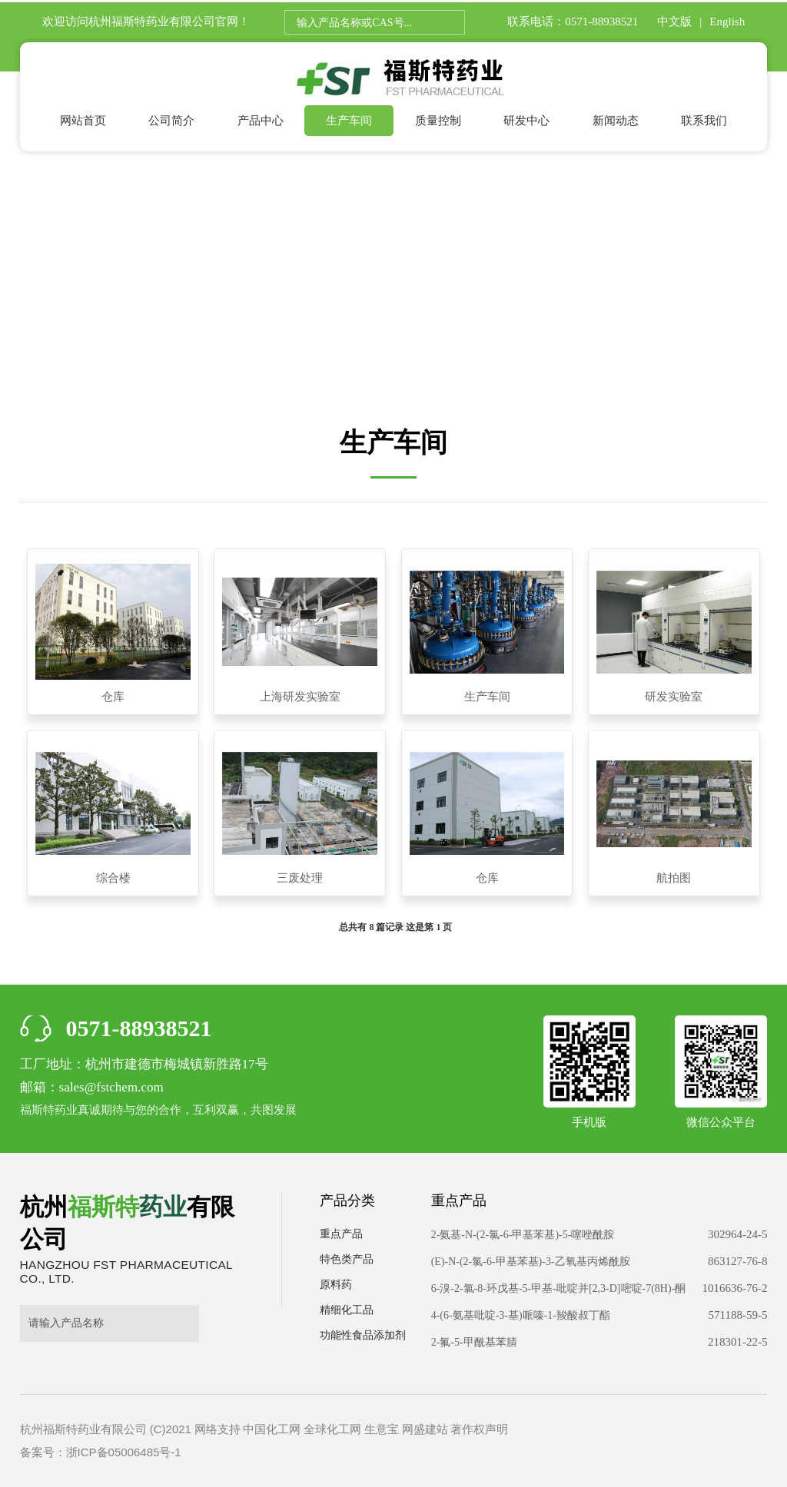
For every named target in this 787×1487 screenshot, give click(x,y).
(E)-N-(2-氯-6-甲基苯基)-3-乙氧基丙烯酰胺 (530, 1261)
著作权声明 (479, 1429)
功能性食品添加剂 (363, 1335)
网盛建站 (425, 1429)
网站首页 (83, 120)
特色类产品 (347, 1259)
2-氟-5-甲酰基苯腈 (474, 1342)
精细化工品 (347, 1310)
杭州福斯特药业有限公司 (151, 21)
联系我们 (704, 120)
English (727, 21)
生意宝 (381, 1429)
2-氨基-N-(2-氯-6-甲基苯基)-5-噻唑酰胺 (523, 1234)
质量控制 (438, 120)
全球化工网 (332, 1429)
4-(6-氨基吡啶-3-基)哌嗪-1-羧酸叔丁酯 (520, 1315)
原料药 (336, 1284)
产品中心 (260, 120)
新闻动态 (616, 120)
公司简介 (171, 120)
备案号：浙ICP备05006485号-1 (100, 1452)
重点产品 (341, 1234)
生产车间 (349, 120)
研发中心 (526, 120)
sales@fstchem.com (111, 1087)
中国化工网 (272, 1429)
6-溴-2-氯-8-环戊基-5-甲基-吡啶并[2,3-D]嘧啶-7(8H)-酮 (558, 1288)
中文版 (674, 21)
